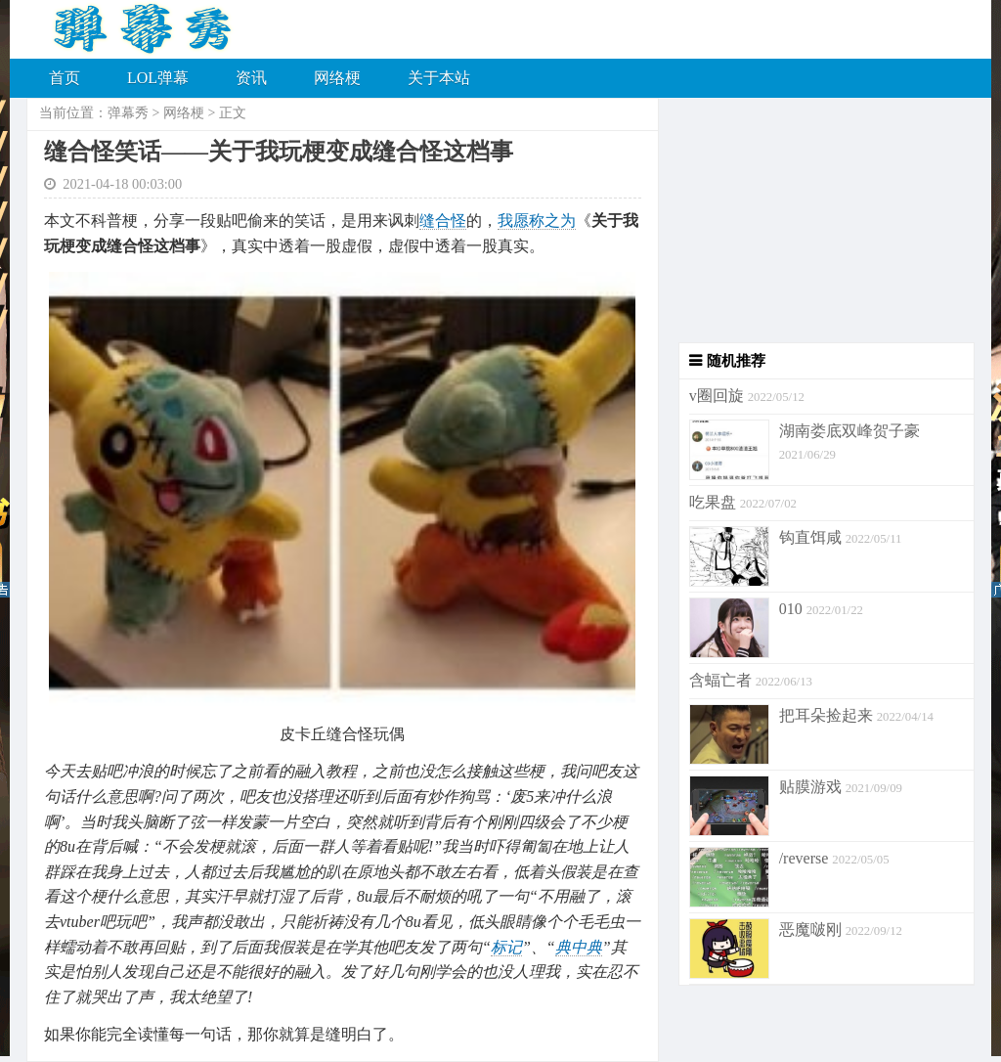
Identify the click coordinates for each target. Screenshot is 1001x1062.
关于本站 (439, 77)
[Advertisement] (817, 220)
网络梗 (337, 77)
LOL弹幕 (158, 77)
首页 (64, 77)
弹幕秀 (128, 113)
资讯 (251, 77)
